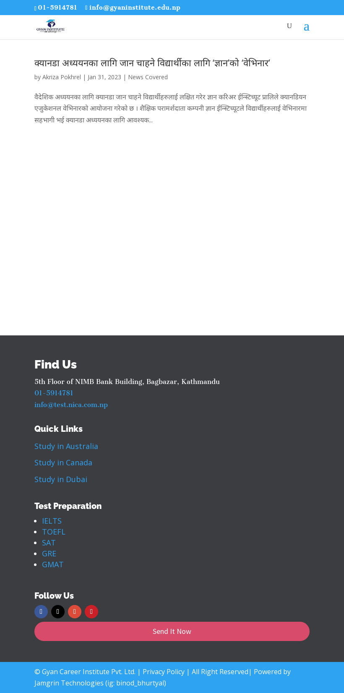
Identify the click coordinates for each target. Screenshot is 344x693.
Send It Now (172, 631)
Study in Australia (66, 446)
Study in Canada (63, 462)
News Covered (148, 77)
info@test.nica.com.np (71, 405)
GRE (49, 553)
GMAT (53, 564)
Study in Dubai (60, 479)
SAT (49, 542)
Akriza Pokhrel (61, 77)
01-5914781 (57, 7)
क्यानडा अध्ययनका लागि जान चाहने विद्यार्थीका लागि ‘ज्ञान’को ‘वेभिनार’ (152, 62)
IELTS (52, 521)
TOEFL (53, 532)
